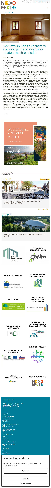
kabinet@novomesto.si (10, 441)
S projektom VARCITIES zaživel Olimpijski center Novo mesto (24, 235)
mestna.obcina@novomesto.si (12, 424)
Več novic (41, 209)
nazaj (6, 113)
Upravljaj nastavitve (25, 483)
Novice (9, 42)
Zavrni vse (25, 479)
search (23, 1)
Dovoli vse (25, 471)
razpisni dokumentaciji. (31, 89)
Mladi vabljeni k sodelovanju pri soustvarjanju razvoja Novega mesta (23, 202)
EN (31, 2)
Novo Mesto (12, 5)
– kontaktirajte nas (42, 1)
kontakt (27, 1)
